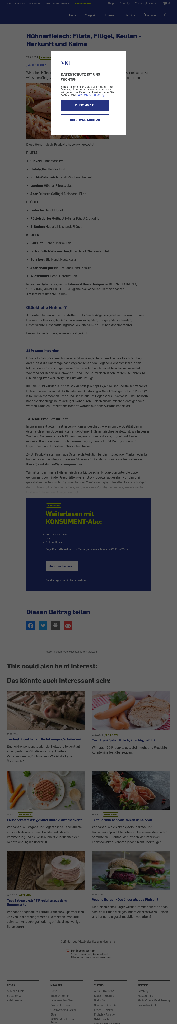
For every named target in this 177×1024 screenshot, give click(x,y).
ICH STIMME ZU (85, 105)
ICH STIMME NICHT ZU (85, 120)
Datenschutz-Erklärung (90, 95)
